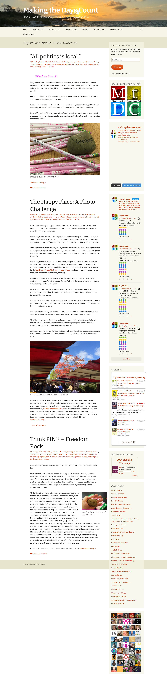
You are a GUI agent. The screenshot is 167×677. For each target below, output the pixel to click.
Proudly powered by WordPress (34, 564)
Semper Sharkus (117, 568)
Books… (85, 29)
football (54, 457)
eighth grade (69, 64)
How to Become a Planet (125, 421)
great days (34, 219)
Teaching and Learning (85, 62)
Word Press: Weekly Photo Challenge (124, 600)
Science (95, 452)
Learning (78, 214)
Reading (89, 452)
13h (135, 218)
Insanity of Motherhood (119, 512)
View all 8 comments (39, 188)
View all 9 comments (39, 425)
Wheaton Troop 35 (117, 589)
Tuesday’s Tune (54, 29)
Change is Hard (116, 490)
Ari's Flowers (62, 217)
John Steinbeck (122, 434)
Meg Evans (115, 539)
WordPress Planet (117, 604)
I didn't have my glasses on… (121, 508)
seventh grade (93, 457)
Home (25, 29)
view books (134, 475)
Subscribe (117, 67)
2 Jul (135, 249)
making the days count (54, 219)
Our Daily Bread (116, 550)
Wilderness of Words (118, 593)
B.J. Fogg (120, 385)
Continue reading (38, 182)
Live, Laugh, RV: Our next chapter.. (123, 532)
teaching (38, 67)
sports (32, 454)
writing (44, 67)
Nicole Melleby (121, 423)
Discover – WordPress (119, 497)
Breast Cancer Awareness (55, 64)
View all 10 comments (39, 554)
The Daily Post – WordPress (120, 582)
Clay (52, 67)
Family (66, 62)
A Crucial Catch (73, 454)
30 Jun (136, 326)
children (33, 457)
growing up (73, 62)
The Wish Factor (116, 586)
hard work (83, 64)
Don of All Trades (117, 501)
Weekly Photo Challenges (39, 217)
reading (84, 457)
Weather (92, 214)
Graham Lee (121, 408)
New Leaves (115, 546)
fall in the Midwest (92, 217)
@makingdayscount (125, 218)
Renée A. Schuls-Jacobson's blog (122, 561)
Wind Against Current (118, 596)
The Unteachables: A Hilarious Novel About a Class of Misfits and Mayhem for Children (130, 393)
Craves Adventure (117, 494)
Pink (64, 219)
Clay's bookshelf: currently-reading (129, 377)
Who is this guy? (38, 29)
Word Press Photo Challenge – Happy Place (52, 270)
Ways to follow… (29, 34)
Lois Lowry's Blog (117, 536)
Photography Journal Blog (120, 553)
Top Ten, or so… (99, 29)
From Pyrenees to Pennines (121, 504)
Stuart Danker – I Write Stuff (120, 571)
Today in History (71, 29)
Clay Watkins (123, 215)
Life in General (80, 452)
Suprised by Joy (117, 575)
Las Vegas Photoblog (118, 525)
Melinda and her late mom (53, 408)
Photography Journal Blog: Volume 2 (123, 557)
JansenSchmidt (116, 515)
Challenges (65, 214)
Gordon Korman (117, 398)
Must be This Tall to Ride (119, 543)
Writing (51, 217)
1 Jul (135, 288)
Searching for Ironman (119, 564)
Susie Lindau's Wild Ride (119, 579)
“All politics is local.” (55, 56)
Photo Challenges (116, 29)
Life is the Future (117, 528)
